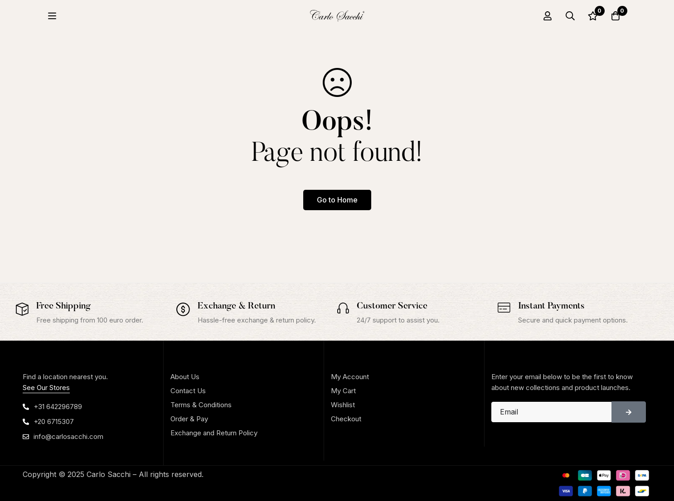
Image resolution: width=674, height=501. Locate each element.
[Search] (570, 16)
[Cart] (615, 16)
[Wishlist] (593, 16)
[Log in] (547, 16)
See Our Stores (46, 387)
